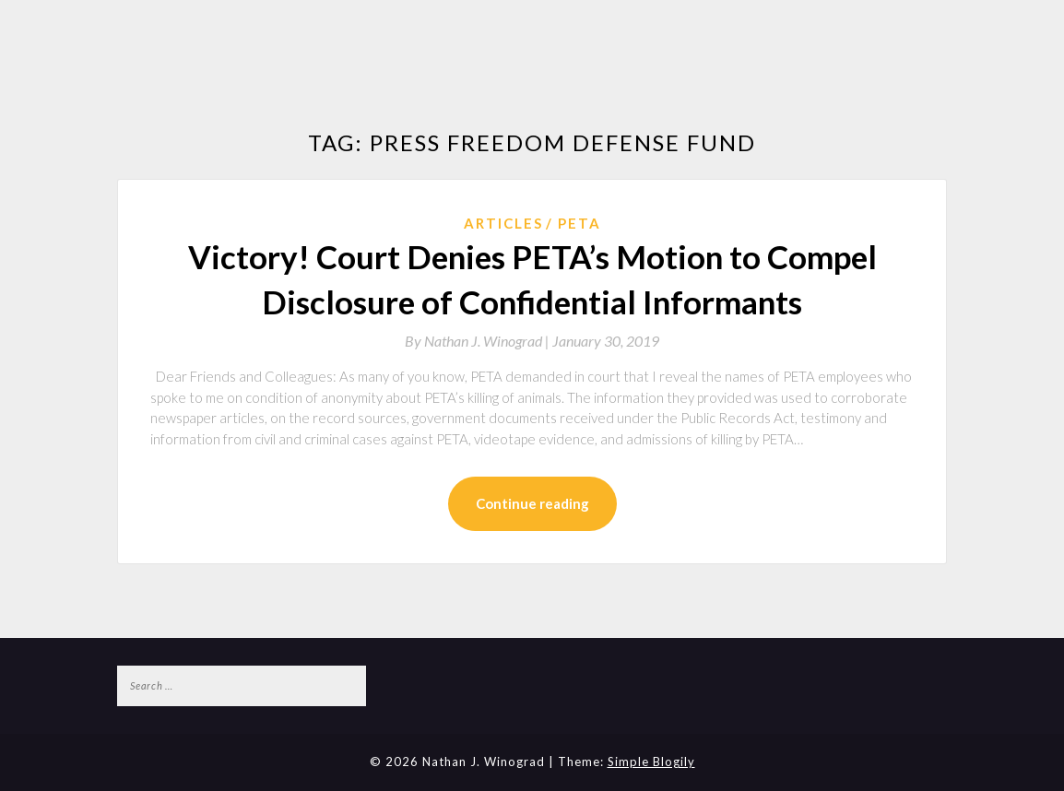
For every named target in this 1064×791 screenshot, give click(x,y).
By (478, 340)
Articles (503, 223)
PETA (579, 223)
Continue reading (532, 503)
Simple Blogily (651, 761)
